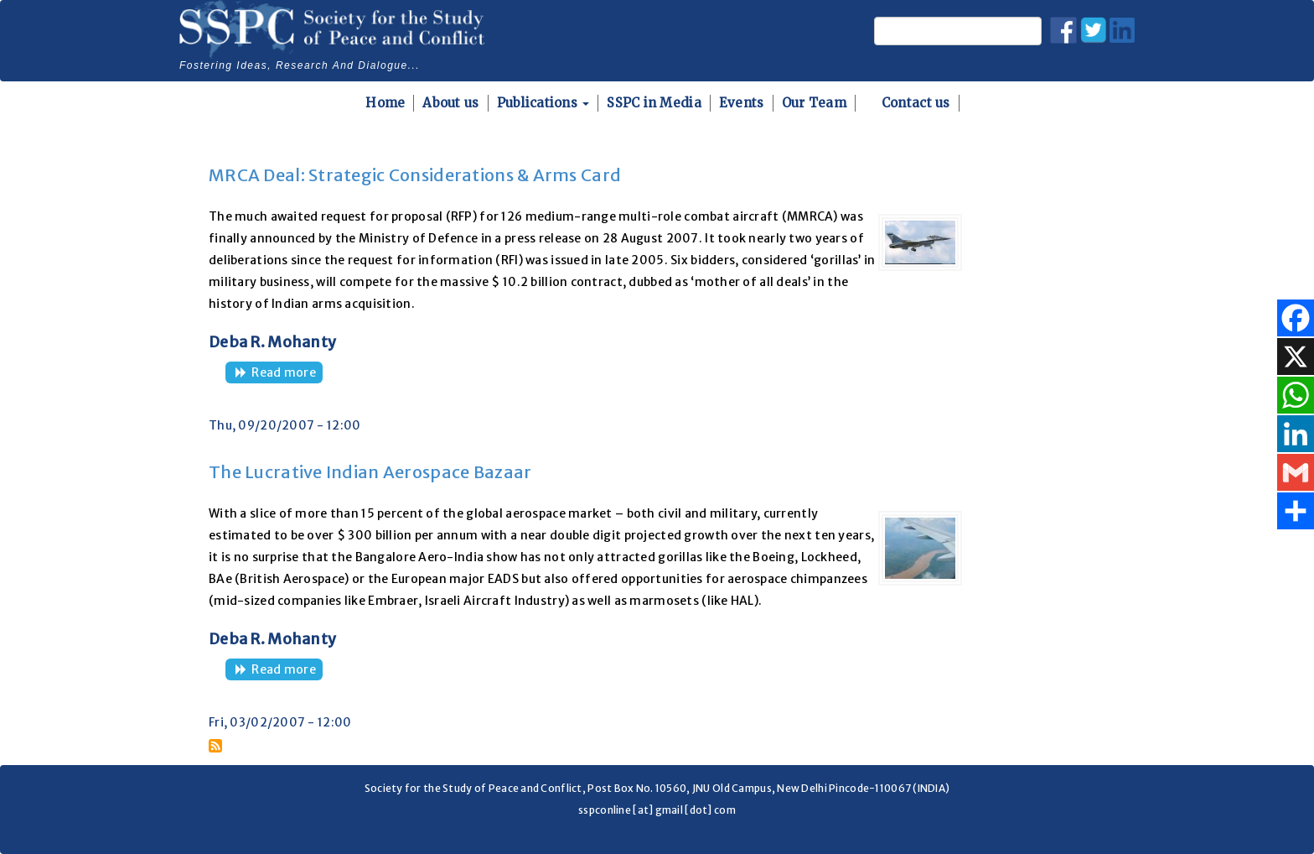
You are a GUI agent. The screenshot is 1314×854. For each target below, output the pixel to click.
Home (385, 103)
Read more (287, 373)
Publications (543, 103)
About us (450, 103)
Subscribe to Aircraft (215, 745)
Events (741, 103)
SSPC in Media (654, 103)
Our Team (814, 103)
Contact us (916, 103)
